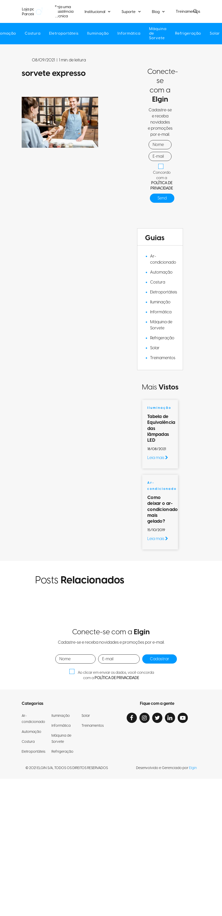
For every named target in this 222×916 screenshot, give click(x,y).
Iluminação (98, 33)
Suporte (129, 11)
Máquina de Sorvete (157, 33)
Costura (33, 33)
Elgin (193, 768)
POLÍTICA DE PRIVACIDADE (161, 185)
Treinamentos (162, 358)
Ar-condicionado (163, 259)
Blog (156, 11)
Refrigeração (188, 33)
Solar (155, 348)
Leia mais (157, 458)
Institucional (95, 11)
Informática (128, 33)
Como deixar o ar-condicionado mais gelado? (162, 509)
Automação (161, 272)
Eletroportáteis (64, 33)
